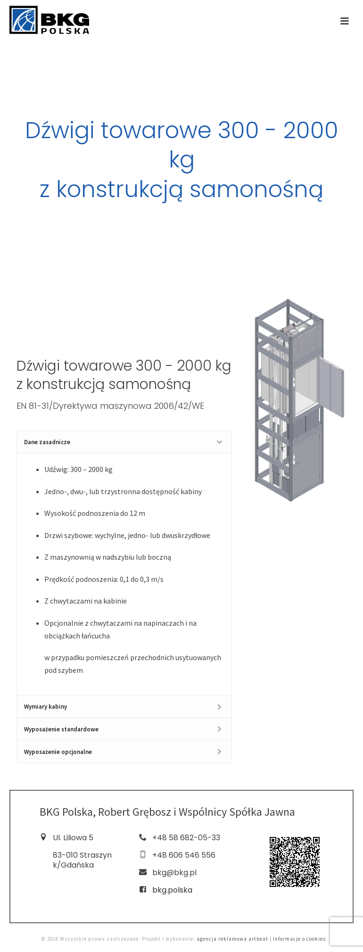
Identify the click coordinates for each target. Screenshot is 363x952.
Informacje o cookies (299, 938)
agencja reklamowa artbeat (232, 938)
